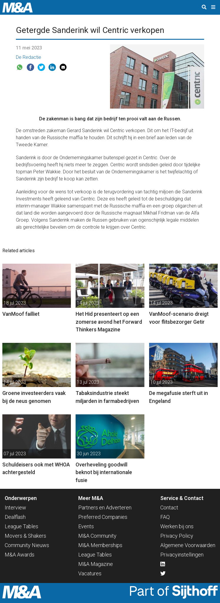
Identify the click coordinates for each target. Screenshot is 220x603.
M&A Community (97, 536)
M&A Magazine (95, 564)
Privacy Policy (176, 536)
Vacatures (89, 573)
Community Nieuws (27, 545)
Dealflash (15, 517)
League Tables (21, 526)
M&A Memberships (100, 545)
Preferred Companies (102, 517)
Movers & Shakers (25, 536)
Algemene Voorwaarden (187, 545)
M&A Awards (19, 554)
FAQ (165, 517)
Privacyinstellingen (182, 554)
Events (86, 526)
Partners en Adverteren (104, 507)
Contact (169, 507)
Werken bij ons (177, 526)
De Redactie (28, 57)
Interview (15, 507)
